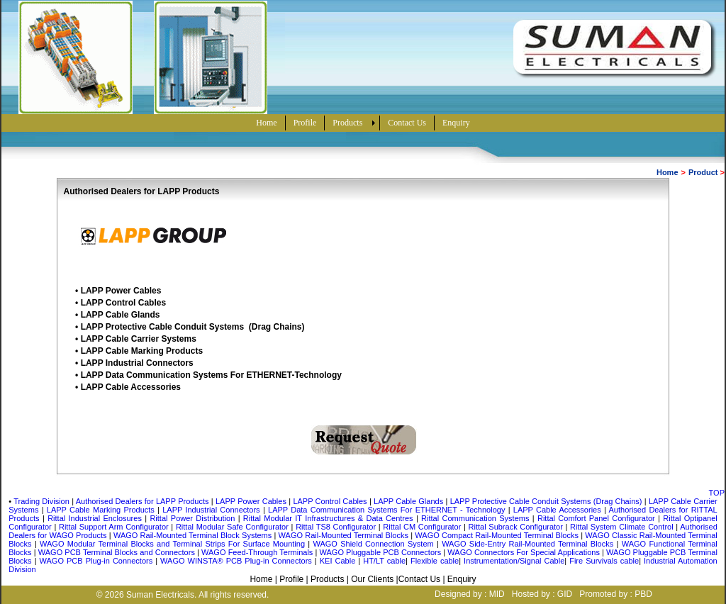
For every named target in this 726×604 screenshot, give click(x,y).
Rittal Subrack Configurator (517, 526)
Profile (291, 579)
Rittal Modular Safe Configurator (233, 526)
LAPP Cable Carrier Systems (138, 339)
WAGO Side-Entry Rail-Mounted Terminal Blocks (529, 543)
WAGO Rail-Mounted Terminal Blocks (345, 535)
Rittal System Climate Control (623, 526)
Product (703, 172)
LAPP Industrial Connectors (137, 363)
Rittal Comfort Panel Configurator (597, 518)
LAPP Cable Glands (120, 315)
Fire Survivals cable (604, 561)
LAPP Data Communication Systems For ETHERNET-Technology (211, 375)
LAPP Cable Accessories (131, 387)
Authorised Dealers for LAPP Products (142, 501)
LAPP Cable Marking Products (142, 351)
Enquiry (461, 579)
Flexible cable (435, 561)
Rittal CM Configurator (423, 526)
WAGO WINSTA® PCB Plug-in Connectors (236, 561)
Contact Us (419, 579)
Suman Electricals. (161, 595)
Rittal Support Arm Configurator (114, 526)
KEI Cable (338, 561)
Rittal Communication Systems (476, 518)
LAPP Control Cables (123, 303)
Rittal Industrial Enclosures (96, 518)
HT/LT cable (384, 561)
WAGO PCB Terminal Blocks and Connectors (117, 552)
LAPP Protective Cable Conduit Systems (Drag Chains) (193, 327)
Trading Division (41, 501)
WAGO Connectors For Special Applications (524, 552)
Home (667, 172)
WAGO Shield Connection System (375, 543)
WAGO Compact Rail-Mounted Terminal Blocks (498, 535)
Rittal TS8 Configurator (337, 526)
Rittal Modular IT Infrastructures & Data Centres (329, 518)
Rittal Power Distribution (194, 518)
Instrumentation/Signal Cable (514, 561)
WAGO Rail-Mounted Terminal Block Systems (193, 535)
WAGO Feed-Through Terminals (258, 552)
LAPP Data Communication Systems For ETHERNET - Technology (386, 509)
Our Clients (372, 579)
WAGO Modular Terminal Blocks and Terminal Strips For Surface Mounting (174, 543)
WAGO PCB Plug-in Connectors (98, 561)
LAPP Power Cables (121, 291)
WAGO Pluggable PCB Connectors (382, 552)
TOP (717, 492)
